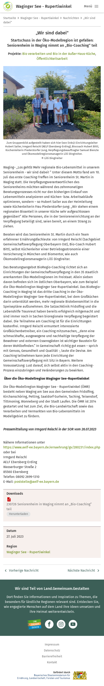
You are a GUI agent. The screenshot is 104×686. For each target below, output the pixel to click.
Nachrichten (71, 18)
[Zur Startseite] (9, 6)
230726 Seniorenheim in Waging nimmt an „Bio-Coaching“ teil (49, 506)
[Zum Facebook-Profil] (49, 624)
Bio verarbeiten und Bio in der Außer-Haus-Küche (58, 54)
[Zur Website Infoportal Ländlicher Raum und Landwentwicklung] (34, 624)
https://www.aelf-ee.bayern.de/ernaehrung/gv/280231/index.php (51, 447)
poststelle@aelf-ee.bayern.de (36, 482)
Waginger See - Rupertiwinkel (39, 18)
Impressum (52, 644)
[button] (96, 6)
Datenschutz (52, 650)
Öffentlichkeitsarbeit (52, 59)
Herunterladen (18, 514)
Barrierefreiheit (52, 656)
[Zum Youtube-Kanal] (73, 624)
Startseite (9, 18)
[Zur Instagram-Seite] (61, 624)
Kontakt (52, 662)
